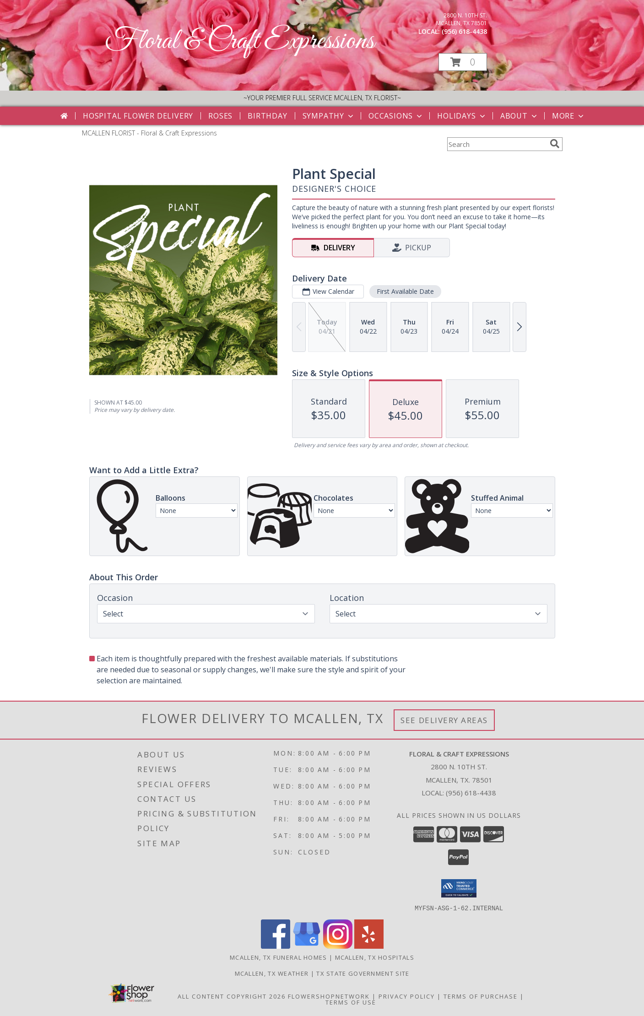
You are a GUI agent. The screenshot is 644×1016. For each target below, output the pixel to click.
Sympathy (329, 116)
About (519, 116)
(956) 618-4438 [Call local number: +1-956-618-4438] (464, 31)
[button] (462, 62)
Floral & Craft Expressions (239, 41)
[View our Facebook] (275, 945)
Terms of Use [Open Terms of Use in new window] (350, 1002)
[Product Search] (497, 144)
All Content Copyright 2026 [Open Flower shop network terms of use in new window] (232, 996)
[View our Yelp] (369, 945)
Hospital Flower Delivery (138, 116)
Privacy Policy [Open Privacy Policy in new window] (407, 996)
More (568, 116)
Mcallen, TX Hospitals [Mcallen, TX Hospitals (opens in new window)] (374, 957)
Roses (220, 116)
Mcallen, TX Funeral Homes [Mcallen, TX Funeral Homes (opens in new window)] (278, 957)
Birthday (267, 116)
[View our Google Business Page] (306, 945)
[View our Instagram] (337, 945)
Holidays (462, 116)
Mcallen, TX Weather (272, 973)
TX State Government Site (362, 973)
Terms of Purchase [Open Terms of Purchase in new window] (481, 996)
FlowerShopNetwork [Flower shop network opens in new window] (329, 996)
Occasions (396, 116)
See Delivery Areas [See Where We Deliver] (444, 720)
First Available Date (404, 291)
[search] (554, 144)
